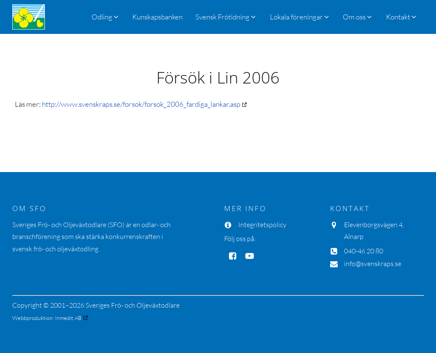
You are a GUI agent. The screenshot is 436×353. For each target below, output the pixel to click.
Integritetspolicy (262, 224)
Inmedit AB (68, 317)
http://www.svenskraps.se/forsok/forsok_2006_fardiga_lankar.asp (141, 104)
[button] (226, 16)
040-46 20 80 (363, 251)
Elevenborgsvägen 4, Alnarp (374, 230)
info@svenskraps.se (372, 263)
